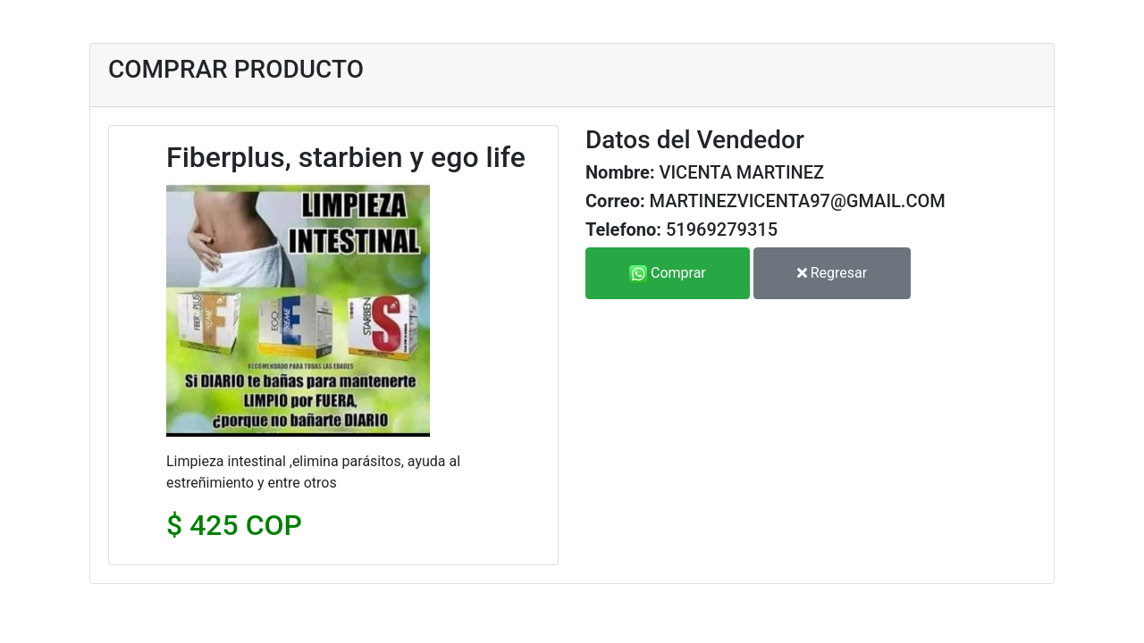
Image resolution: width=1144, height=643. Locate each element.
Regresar (832, 272)
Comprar (667, 273)
